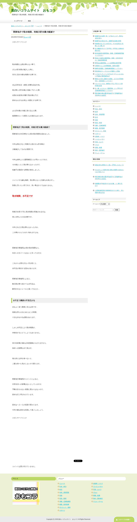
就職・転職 (98, 147)
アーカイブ (96, 204)
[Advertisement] (30, 52)
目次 (29, 21)
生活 (96, 117)
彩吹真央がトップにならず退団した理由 (107, 71)
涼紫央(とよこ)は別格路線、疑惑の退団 (107, 66)
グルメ (97, 145)
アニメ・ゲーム (100, 153)
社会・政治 (98, 109)
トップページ (18, 21)
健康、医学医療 (100, 128)
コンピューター (100, 139)
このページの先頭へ (124, 519)
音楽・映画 (98, 122)
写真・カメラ (99, 142)
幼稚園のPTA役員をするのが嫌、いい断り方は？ (108, 184)
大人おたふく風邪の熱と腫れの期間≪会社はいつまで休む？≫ (109, 171)
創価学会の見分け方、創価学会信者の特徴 (108, 41)
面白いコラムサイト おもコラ (33, 10)
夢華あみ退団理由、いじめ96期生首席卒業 (108, 63)
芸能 (96, 120)
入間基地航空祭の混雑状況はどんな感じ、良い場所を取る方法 (109, 191)
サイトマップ (122, 1)
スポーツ (98, 134)
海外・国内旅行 (100, 150)
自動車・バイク (100, 136)
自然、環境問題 (100, 114)
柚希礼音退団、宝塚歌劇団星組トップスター (109, 68)
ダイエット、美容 (100, 131)
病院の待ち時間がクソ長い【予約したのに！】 (109, 165)
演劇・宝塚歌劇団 (100, 125)
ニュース (27, 37)
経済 (96, 111)
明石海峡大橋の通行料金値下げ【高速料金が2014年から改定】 (109, 178)
